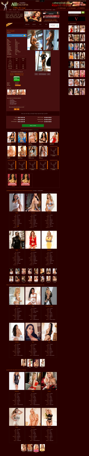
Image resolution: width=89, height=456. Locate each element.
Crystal (55, 280)
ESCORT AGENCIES (28, 9)
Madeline (48, 280)
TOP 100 (42, 9)
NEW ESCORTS (21, 9)
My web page (18, 84)
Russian (16, 47)
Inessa (17, 280)
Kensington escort (13, 103)
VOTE (45, 25)
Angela (24, 273)
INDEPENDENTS (37, 9)
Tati (30, 273)
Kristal (24, 280)
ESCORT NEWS (48, 9)
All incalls (35, 189)
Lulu (48, 273)
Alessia (17, 273)
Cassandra (36, 273)
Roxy (11, 280)
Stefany (55, 273)
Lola (11, 273)
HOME (10, 9)
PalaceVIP (9, 32)
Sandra (42, 273)
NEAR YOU (26, 25)
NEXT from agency (42, 74)
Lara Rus (36, 280)
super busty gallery (13, 100)
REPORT (32, 25)
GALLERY (14, 9)
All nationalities (40, 189)
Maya (30, 280)
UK (42, 1)
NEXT (39, 25)
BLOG (54, 9)
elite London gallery (13, 102)
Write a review (33, 124)
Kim (42, 280)
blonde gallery (12, 99)
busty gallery (12, 101)
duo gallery (12, 98)
